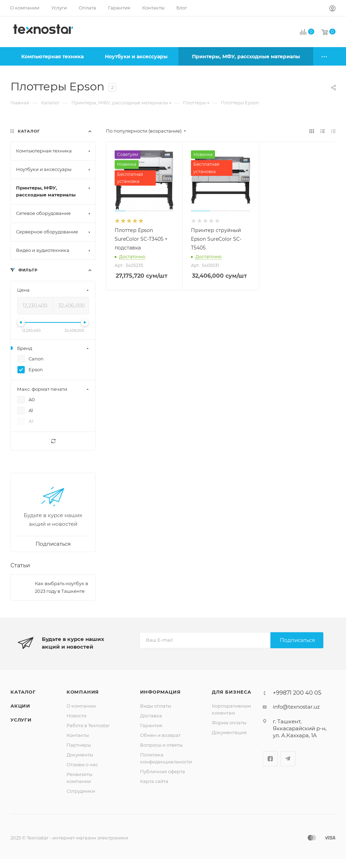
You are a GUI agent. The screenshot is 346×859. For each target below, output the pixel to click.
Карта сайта (154, 781)
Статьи (20, 565)
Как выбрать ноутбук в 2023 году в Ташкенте (61, 587)
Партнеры (79, 745)
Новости (76, 715)
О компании (81, 706)
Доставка (151, 715)
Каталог (23, 692)
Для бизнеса (231, 692)
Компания (83, 692)
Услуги (21, 720)
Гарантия (151, 725)
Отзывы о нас (82, 764)
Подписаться (297, 640)
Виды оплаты (155, 706)
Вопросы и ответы (161, 745)
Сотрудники (81, 791)
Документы (80, 754)
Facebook (270, 758)
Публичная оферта (162, 771)
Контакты (78, 735)
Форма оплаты (229, 722)
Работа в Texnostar (88, 725)
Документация (229, 732)
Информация (160, 692)
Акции (20, 706)
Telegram (287, 758)
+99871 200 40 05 (297, 693)
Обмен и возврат (160, 735)
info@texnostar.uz (296, 706)
